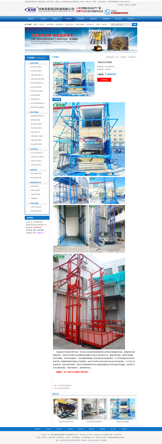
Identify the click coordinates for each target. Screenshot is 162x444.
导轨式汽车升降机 (36, 161)
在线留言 (127, 5)
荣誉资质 (81, 19)
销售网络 (106, 19)
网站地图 (103, 440)
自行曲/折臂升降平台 (37, 83)
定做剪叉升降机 (35, 194)
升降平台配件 (34, 203)
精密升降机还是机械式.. (38, 107)
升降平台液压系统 (36, 207)
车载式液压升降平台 (37, 75)
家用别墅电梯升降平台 (37, 116)
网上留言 (118, 19)
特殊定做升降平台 (35, 182)
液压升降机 (50, 24)
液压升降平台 (59, 24)
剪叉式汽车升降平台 (37, 153)
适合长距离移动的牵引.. (38, 103)
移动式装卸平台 (35, 99)
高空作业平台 (70, 24)
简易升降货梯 (80, 24)
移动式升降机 (34, 63)
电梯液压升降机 (35, 120)
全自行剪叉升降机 (36, 71)
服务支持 (93, 19)
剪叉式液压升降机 (36, 124)
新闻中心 (56, 19)
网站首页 (31, 19)
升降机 (35, 24)
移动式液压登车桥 (36, 177)
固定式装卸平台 (35, 132)
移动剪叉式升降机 (36, 67)
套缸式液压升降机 (36, 87)
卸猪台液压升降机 (36, 140)
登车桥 (98, 24)
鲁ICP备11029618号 (94, 440)
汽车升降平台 (90, 24)
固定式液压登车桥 (36, 173)
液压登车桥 (33, 170)
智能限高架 (34, 198)
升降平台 (42, 24)
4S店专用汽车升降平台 (37, 157)
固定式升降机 (34, 112)
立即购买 (104, 80)
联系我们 (134, 5)
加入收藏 (120, 5)
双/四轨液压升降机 (36, 144)
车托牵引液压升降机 (37, 91)
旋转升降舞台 (35, 186)
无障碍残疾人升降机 (37, 136)
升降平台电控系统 (36, 211)
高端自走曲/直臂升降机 (38, 79)
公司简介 (43, 19)
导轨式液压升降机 (36, 128)
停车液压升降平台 (36, 165)
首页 (116, 57)
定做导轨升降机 (35, 190)
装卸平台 (104, 24)
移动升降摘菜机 (35, 95)
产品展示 (68, 19)
